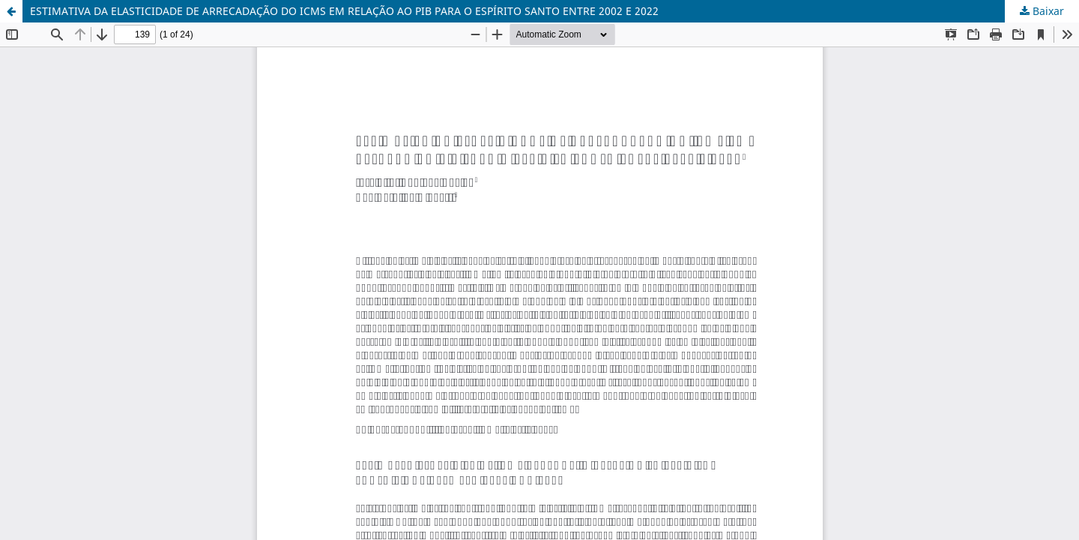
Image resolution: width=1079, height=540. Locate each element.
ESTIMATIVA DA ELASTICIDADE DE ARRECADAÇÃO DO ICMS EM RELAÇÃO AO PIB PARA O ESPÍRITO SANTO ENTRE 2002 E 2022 (344, 11)
